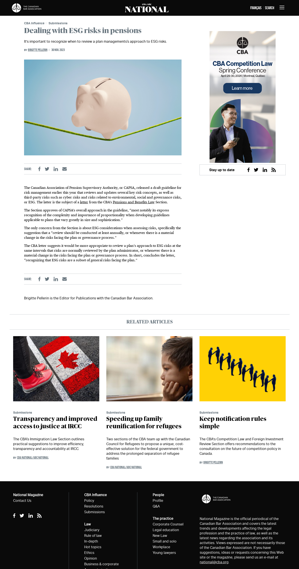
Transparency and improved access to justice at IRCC (55, 423)
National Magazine (28, 495)
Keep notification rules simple (232, 423)
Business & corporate (101, 564)
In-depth (91, 541)
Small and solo (165, 541)
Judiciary (91, 530)
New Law (160, 536)
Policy (89, 501)
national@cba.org (214, 562)
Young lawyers (164, 553)
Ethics (89, 553)
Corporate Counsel (168, 524)
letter (84, 202)
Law (87, 524)
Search (269, 8)
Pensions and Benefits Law (134, 202)
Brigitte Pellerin (37, 50)
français (256, 8)
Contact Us (22, 501)
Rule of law (93, 536)
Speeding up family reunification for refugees (144, 423)
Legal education (166, 530)
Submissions (58, 23)
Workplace (161, 547)
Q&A (156, 506)
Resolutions (93, 506)
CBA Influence (34, 23)
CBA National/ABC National (33, 457)
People (158, 495)
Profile (158, 501)
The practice (163, 518)
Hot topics (92, 547)
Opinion (90, 558)
